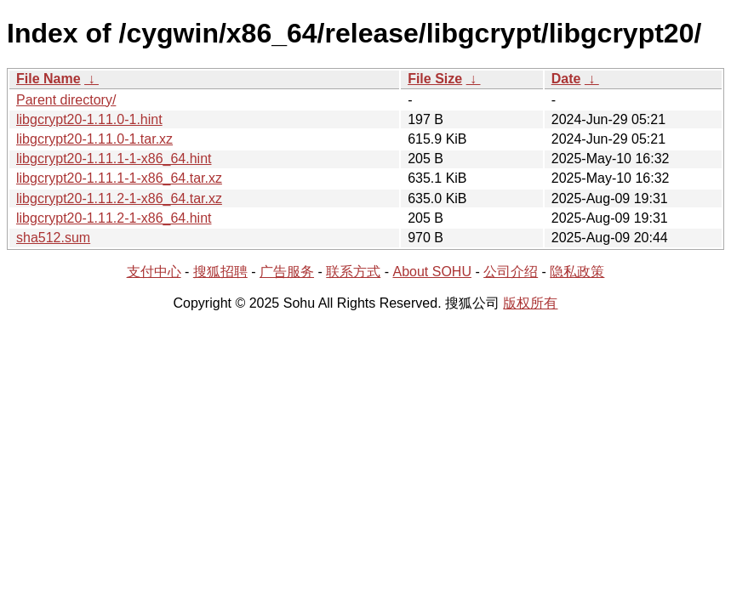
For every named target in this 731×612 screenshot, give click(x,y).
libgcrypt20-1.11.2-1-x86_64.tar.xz (119, 198)
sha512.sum (53, 237)
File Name (48, 78)
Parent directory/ (66, 100)
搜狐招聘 (220, 271)
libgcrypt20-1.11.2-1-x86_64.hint (113, 218)
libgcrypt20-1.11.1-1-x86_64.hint (113, 158)
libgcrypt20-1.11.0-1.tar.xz (94, 139)
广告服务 (287, 271)
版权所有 (530, 303)
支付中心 (154, 271)
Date (566, 78)
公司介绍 (510, 271)
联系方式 (353, 271)
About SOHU (431, 271)
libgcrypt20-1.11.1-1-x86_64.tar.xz (119, 178)
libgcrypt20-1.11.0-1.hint (89, 119)
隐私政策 (577, 271)
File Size (435, 78)
